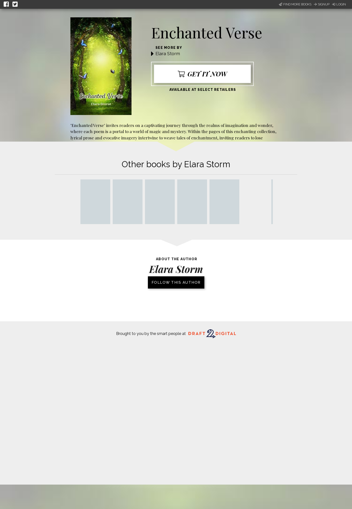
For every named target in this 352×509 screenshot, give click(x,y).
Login (339, 4)
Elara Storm (167, 53)
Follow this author (176, 282)
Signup (322, 4)
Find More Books (295, 4)
